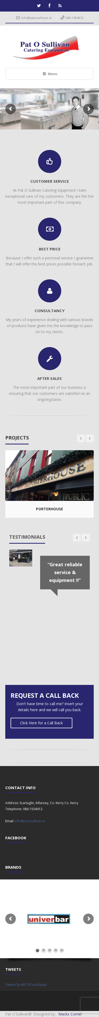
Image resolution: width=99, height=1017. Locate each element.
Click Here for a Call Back (41, 722)
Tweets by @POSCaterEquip (26, 984)
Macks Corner (70, 1013)
